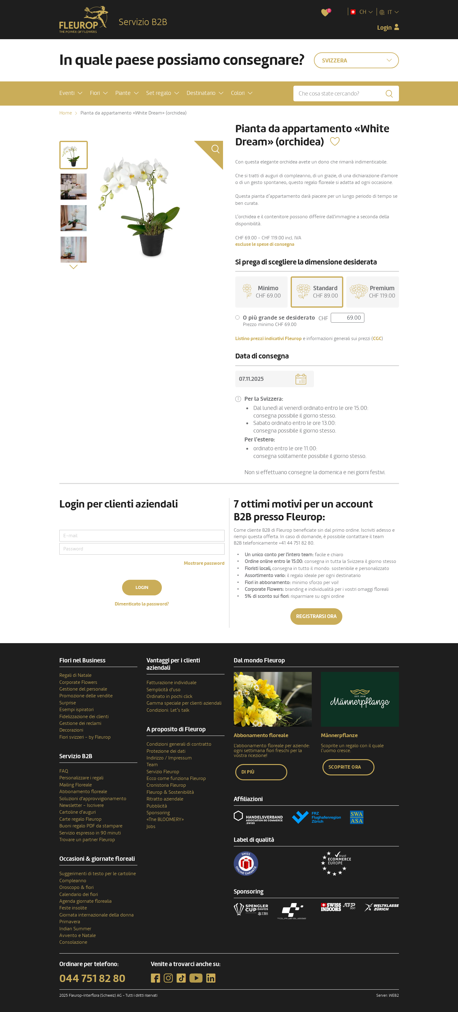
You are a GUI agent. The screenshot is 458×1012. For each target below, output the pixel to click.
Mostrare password (204, 563)
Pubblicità (157, 806)
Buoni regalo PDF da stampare (90, 826)
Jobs (151, 826)
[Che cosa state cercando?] (346, 93)
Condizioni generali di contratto (179, 744)
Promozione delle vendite (86, 696)
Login (142, 587)
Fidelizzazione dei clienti (84, 716)
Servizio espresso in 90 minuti (90, 833)
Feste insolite (73, 908)
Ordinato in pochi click (169, 696)
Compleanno (72, 880)
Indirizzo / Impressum (169, 758)
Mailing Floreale (75, 785)
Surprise (67, 703)
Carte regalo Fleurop (80, 819)
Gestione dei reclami (80, 723)
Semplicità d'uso (164, 689)
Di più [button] (248, 772)
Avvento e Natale (77, 935)
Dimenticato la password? (142, 604)
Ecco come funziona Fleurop (176, 778)
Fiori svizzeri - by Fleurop (85, 737)
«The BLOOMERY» (165, 819)
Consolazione (73, 942)
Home (65, 113)
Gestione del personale (83, 689)
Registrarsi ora (316, 616)
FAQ (63, 771)
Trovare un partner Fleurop (87, 839)
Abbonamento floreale (83, 791)
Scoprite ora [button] (345, 767)
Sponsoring (158, 812)
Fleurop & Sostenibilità (170, 792)
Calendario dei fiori (78, 894)
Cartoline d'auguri (77, 812)
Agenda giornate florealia (85, 901)
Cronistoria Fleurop (166, 785)
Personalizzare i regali (81, 778)
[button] (70, 93)
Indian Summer (75, 928)
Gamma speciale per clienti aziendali (184, 703)
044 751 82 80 (92, 978)
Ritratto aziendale (165, 799)
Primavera (69, 921)
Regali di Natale (75, 675)
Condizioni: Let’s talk (168, 710)
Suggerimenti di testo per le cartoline (97, 873)
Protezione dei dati (166, 751)
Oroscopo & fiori (76, 887)
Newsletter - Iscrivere (81, 805)
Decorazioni (71, 730)
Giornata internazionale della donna (96, 915)
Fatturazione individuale (171, 682)
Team (152, 764)
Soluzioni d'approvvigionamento (92, 798)
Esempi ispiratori (76, 709)
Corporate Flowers (78, 682)
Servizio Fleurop (163, 771)
